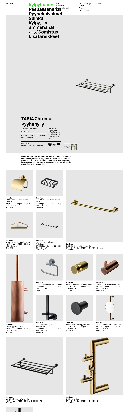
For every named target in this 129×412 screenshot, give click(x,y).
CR (22, 136)
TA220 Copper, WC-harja (14, 327)
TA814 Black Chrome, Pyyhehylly (17, 399)
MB (26, 136)
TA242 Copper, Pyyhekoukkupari (108, 284)
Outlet (81, 6)
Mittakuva (52, 129)
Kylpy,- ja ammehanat (42, 25)
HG (44, 136)
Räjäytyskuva (53, 131)
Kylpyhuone (60, 6)
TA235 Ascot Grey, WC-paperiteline (49, 284)
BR (37, 136)
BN (28, 138)
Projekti (82, 8)
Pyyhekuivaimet (46, 14)
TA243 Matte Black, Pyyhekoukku (78, 325)
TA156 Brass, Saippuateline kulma (18, 242)
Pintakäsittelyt (85, 4)
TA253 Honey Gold (72, 399)
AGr (31, 138)
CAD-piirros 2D (54, 133)
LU (30, 136)
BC (41, 136)
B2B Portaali (84, 10)
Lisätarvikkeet (44, 36)
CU (33, 136)
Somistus (48, 32)
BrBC (23, 138)
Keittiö (58, 4)
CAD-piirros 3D (54, 135)
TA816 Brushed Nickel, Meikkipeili (108, 325)
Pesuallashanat (45, 9)
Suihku (36, 18)
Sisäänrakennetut (63, 8)
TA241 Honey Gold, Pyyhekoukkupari (79, 284)
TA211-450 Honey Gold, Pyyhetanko (78, 246)
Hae (99, 4)
